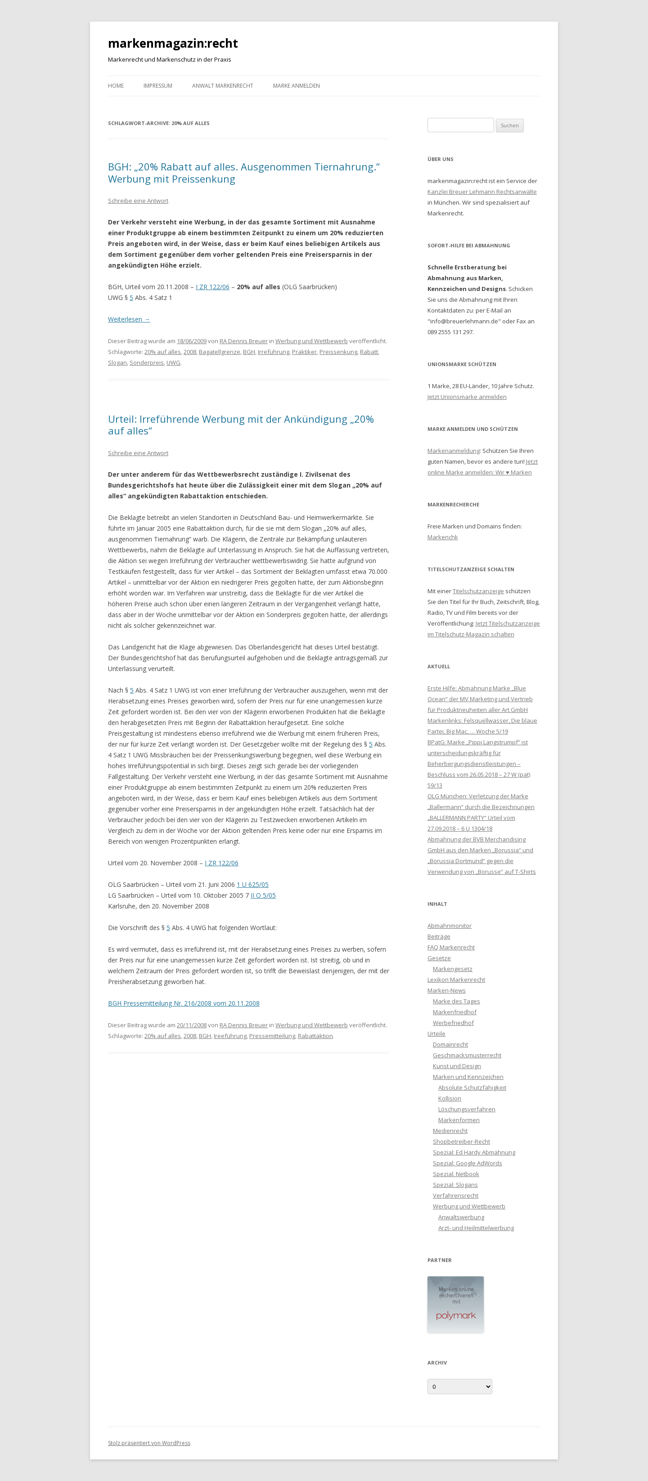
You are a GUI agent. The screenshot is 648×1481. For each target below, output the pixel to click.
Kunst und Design (457, 1066)
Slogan (117, 362)
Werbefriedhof (453, 1023)
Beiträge (439, 936)
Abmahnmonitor (450, 926)
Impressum (158, 85)
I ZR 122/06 (213, 286)
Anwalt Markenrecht (222, 85)
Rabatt (369, 352)
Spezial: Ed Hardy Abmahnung (474, 1152)
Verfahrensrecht (455, 1195)
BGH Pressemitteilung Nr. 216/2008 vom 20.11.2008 (184, 1003)
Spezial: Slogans (455, 1185)
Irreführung (273, 352)
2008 (190, 352)
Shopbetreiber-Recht (461, 1141)
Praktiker (304, 352)
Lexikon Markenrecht (456, 979)
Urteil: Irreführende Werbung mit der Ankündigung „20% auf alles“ (241, 424)
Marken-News (447, 990)
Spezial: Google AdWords (467, 1163)
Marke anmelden (296, 85)
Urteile (437, 1033)
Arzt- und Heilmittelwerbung (476, 1228)
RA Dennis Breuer (244, 341)
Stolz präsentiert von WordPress (149, 1443)
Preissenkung (338, 352)
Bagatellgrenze (219, 352)
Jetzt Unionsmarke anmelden (467, 397)
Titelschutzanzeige (478, 591)
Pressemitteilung (272, 1036)
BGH (249, 352)
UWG (173, 362)
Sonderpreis (147, 362)
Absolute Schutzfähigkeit (472, 1087)
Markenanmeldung (454, 451)
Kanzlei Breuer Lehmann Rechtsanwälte (482, 192)
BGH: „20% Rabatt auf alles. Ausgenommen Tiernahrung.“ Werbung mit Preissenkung (244, 172)
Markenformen (459, 1120)
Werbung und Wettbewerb (311, 341)
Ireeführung (230, 1036)
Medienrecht (450, 1131)
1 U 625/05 (253, 884)
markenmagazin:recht (173, 43)
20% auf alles (162, 352)
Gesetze (439, 958)
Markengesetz (452, 969)
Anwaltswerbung (461, 1217)
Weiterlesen (129, 319)
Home (116, 85)
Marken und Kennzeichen (468, 1077)
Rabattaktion (315, 1036)
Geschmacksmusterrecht (467, 1055)
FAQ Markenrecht (451, 947)
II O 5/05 (263, 895)
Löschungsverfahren (466, 1109)
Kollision (449, 1098)
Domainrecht (450, 1044)
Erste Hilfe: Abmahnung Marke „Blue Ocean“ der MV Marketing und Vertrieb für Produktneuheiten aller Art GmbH (480, 699)
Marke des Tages (456, 1001)
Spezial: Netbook (456, 1174)
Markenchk (443, 537)
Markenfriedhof (455, 1012)
